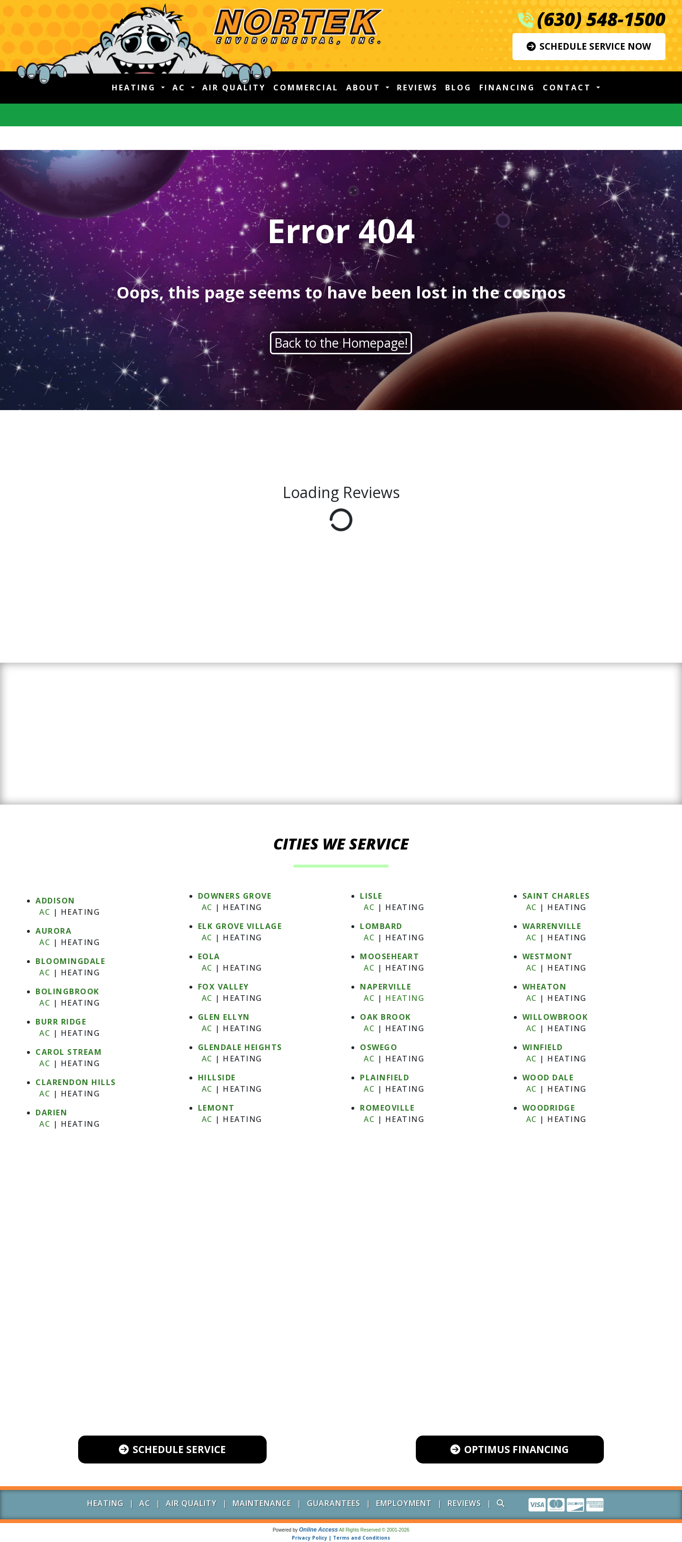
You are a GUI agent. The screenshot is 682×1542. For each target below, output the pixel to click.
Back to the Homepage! (341, 342)
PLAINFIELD (384, 1077)
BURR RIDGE (61, 1021)
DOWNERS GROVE (235, 896)
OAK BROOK (385, 1017)
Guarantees (333, 1503)
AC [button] (180, 87)
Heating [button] (135, 87)
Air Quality (234, 87)
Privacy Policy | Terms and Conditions (341, 1537)
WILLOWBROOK (555, 1017)
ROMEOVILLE (387, 1108)
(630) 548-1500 (601, 19)
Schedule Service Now (589, 46)
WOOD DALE (548, 1077)
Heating (405, 998)
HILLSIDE (217, 1077)
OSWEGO (378, 1047)
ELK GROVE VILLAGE (240, 926)
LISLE (371, 896)
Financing (507, 87)
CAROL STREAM (69, 1052)
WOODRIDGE (548, 1108)
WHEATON (544, 986)
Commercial (306, 87)
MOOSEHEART (389, 956)
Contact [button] (568, 87)
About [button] (365, 87)
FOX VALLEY (223, 986)
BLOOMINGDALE (70, 961)
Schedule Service (172, 1449)
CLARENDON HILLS (76, 1082)
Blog (458, 87)
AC (44, 912)
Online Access (318, 1529)
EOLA (209, 956)
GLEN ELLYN (224, 1017)
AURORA (54, 931)
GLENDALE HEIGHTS (240, 1047)
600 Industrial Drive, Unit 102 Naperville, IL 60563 (349, 1381)
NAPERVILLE (385, 986)
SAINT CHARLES (556, 896)
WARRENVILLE (552, 926)
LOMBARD (381, 926)
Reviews (417, 87)
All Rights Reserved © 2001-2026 (374, 1530)
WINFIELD (542, 1047)
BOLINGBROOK (67, 991)
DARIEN (51, 1112)
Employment (404, 1503)
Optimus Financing (509, 1449)
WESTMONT (547, 956)
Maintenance (262, 1503)
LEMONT (216, 1108)
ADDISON (55, 900)
